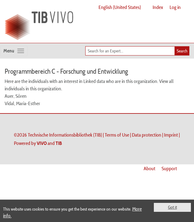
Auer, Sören (16, 96)
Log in (175, 7)
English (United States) (120, 7)
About (149, 168)
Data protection (146, 135)
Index (158, 7)
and (49, 143)
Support (169, 168)
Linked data (94, 81)
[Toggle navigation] (13, 51)
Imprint (171, 135)
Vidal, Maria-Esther (22, 103)
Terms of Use (117, 135)
